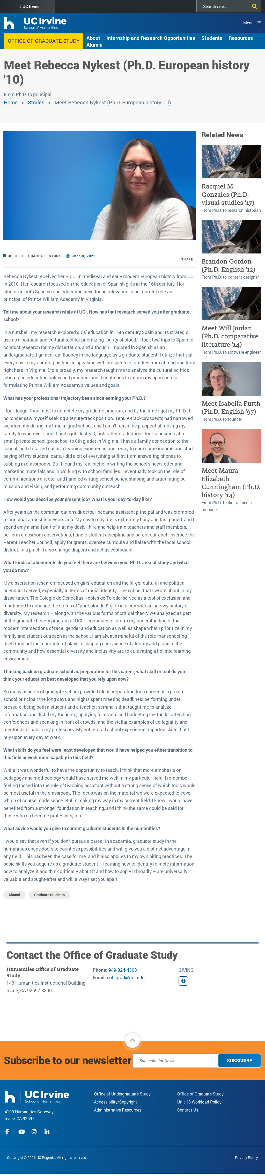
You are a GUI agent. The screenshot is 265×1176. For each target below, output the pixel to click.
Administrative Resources (117, 1110)
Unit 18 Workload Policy (199, 1102)
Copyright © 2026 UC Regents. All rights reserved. (47, 1157)
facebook (8, 1131)
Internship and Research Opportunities (150, 37)
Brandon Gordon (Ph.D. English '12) (228, 265)
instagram (35, 1131)
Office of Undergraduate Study (122, 1094)
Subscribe (239, 1060)
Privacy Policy (246, 1157)
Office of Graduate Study (43, 40)
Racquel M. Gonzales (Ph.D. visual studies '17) (228, 194)
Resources (241, 37)
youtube (21, 1131)
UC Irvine (31, 6)
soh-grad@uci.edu (126, 977)
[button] (132, 1040)
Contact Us (187, 1110)
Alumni (94, 44)
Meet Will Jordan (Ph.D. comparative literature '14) (230, 336)
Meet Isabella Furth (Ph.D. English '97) (231, 408)
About (93, 37)
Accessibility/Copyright (115, 1102)
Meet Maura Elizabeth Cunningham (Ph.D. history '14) (231, 483)
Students (211, 37)
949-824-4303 (122, 970)
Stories (36, 102)
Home (11, 102)
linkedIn (48, 1131)
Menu (248, 22)
